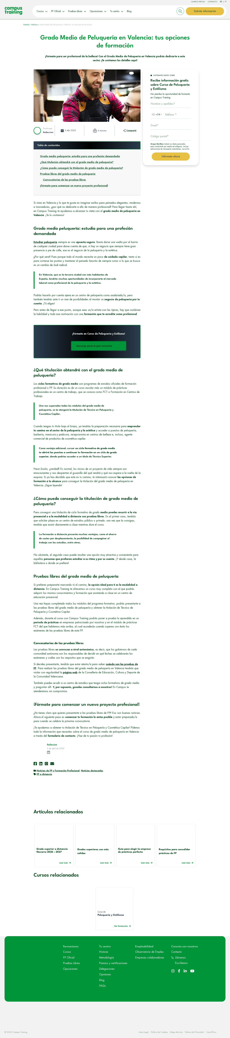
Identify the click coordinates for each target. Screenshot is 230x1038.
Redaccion (48, 132)
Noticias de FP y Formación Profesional (58, 770)
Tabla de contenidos (48, 145)
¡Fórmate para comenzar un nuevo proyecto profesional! (74, 185)
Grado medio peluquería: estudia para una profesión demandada (80, 155)
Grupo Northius (157, 143)
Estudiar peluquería (45, 241)
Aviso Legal (144, 1032)
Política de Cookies (159, 1032)
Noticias (34, 24)
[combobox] (157, 114)
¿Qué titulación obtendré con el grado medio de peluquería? (76, 161)
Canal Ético (211, 1032)
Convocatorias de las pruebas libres (64, 179)
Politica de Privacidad (194, 1032)
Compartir (131, 130)
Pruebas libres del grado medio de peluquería (67, 173)
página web (70, 672)
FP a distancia (44, 774)
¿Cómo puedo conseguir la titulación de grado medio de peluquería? (81, 167)
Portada (26, 24)
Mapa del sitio (176, 1032)
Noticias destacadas (92, 770)
